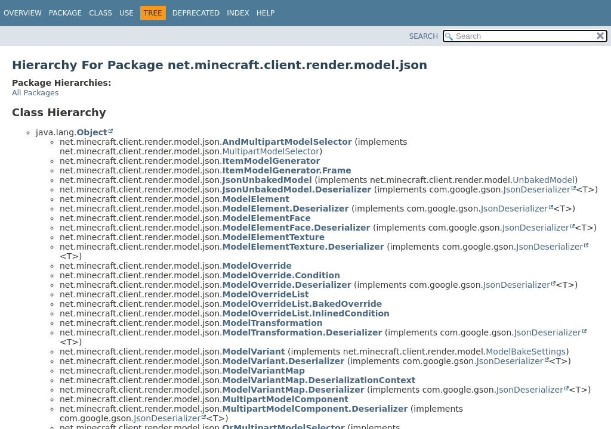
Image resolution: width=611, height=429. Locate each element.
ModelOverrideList (265, 294)
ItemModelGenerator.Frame (286, 170)
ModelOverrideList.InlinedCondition (306, 313)
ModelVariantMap (263, 370)
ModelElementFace (266, 218)
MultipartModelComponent (285, 399)
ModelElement (255, 199)
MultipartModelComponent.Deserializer (315, 409)
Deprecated (196, 13)
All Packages (35, 92)
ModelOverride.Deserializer (286, 285)
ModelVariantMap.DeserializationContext (318, 380)
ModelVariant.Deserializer (283, 361)
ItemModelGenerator (271, 161)
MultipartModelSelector (270, 151)
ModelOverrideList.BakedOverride (302, 304)
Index (238, 13)
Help (266, 13)
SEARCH (424, 36)
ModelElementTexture (273, 237)
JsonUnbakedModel (266, 180)
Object (91, 132)
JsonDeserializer (537, 189)
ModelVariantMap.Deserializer (293, 389)
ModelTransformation (272, 323)
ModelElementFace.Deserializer (296, 227)
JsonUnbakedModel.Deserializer (296, 189)
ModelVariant (253, 351)
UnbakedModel (544, 180)
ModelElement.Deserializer (285, 208)
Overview (23, 13)
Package (65, 13)
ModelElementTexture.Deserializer (303, 246)
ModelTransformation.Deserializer (302, 332)
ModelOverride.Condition (281, 275)
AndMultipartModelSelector (286, 142)
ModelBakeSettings (526, 351)
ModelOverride (257, 266)
